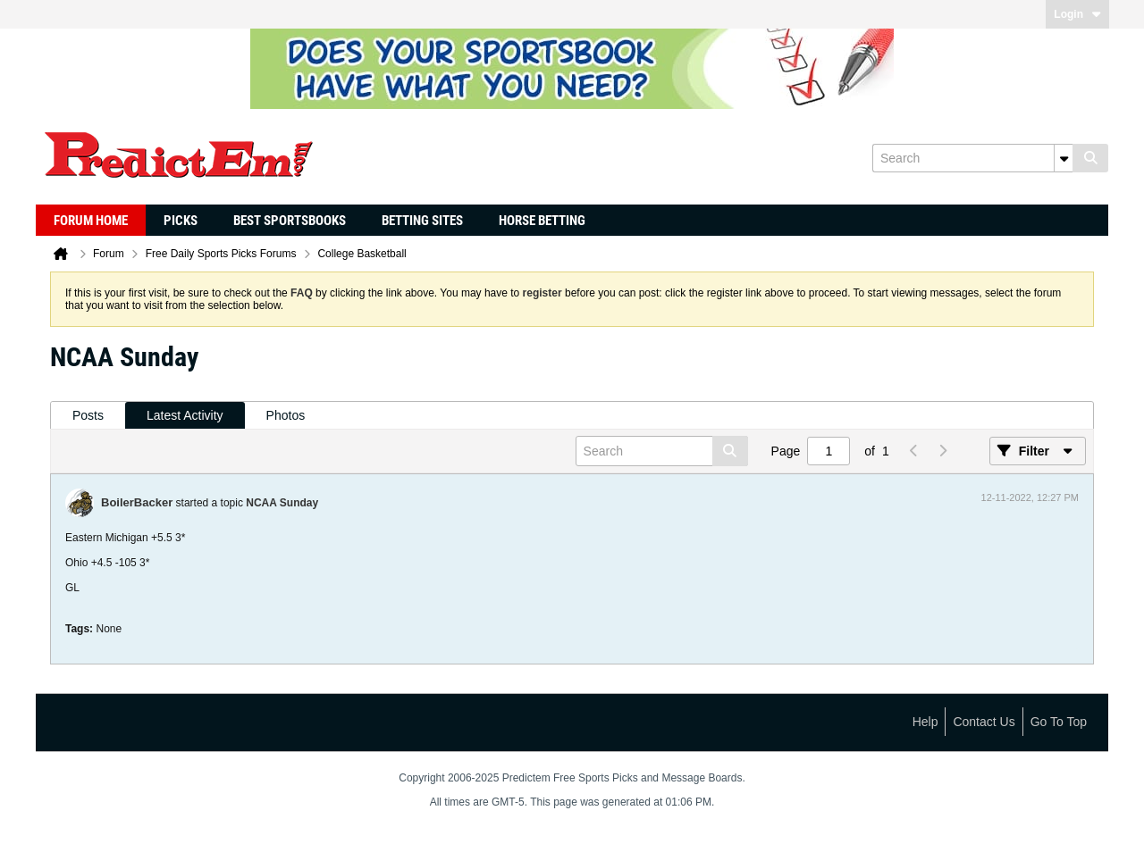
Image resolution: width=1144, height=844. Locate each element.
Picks (181, 221)
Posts (88, 415)
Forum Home (91, 221)
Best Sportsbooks (289, 221)
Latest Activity (185, 415)
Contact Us (983, 721)
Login (1077, 14)
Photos (286, 415)
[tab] (88, 416)
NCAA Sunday (282, 503)
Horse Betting (542, 221)
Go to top (1058, 721)
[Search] (972, 158)
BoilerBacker (136, 502)
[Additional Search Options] (1063, 158)
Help (925, 721)
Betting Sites (422, 221)
